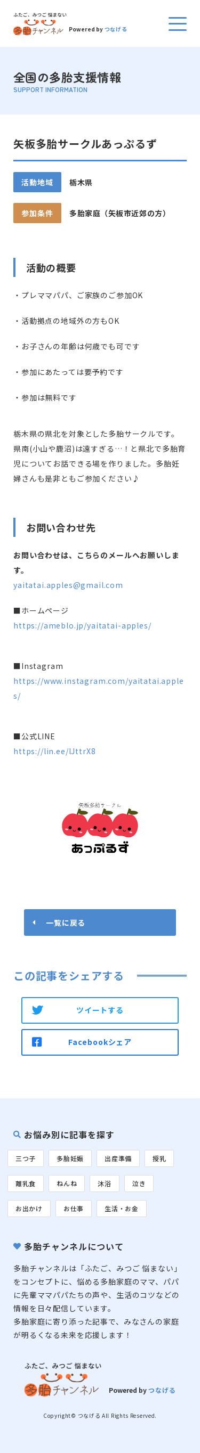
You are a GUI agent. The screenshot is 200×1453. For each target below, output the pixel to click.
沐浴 (104, 1183)
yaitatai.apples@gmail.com (68, 584)
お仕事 (73, 1208)
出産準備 (118, 1158)
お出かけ (29, 1208)
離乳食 (25, 1183)
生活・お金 (122, 1208)
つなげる (116, 29)
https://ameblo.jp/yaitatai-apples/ (82, 625)
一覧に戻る (65, 922)
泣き (139, 1183)
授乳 (159, 1158)
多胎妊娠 (70, 1158)
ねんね (67, 1183)
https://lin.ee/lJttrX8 (54, 751)
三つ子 (25, 1158)
